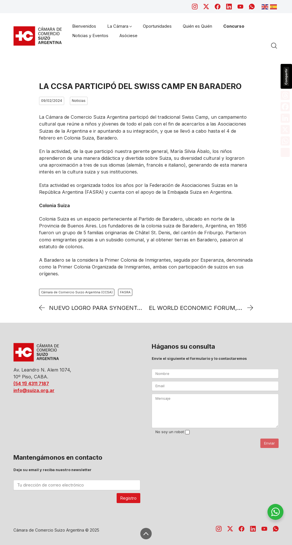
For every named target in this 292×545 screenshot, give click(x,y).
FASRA (125, 292)
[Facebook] (217, 6)
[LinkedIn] (229, 6)
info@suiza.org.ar (33, 390)
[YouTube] (240, 6)
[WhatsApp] (252, 6)
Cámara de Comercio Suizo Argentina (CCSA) (77, 292)
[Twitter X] (206, 6)
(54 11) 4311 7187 (31, 383)
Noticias (79, 100)
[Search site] (274, 46)
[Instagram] (195, 6)
